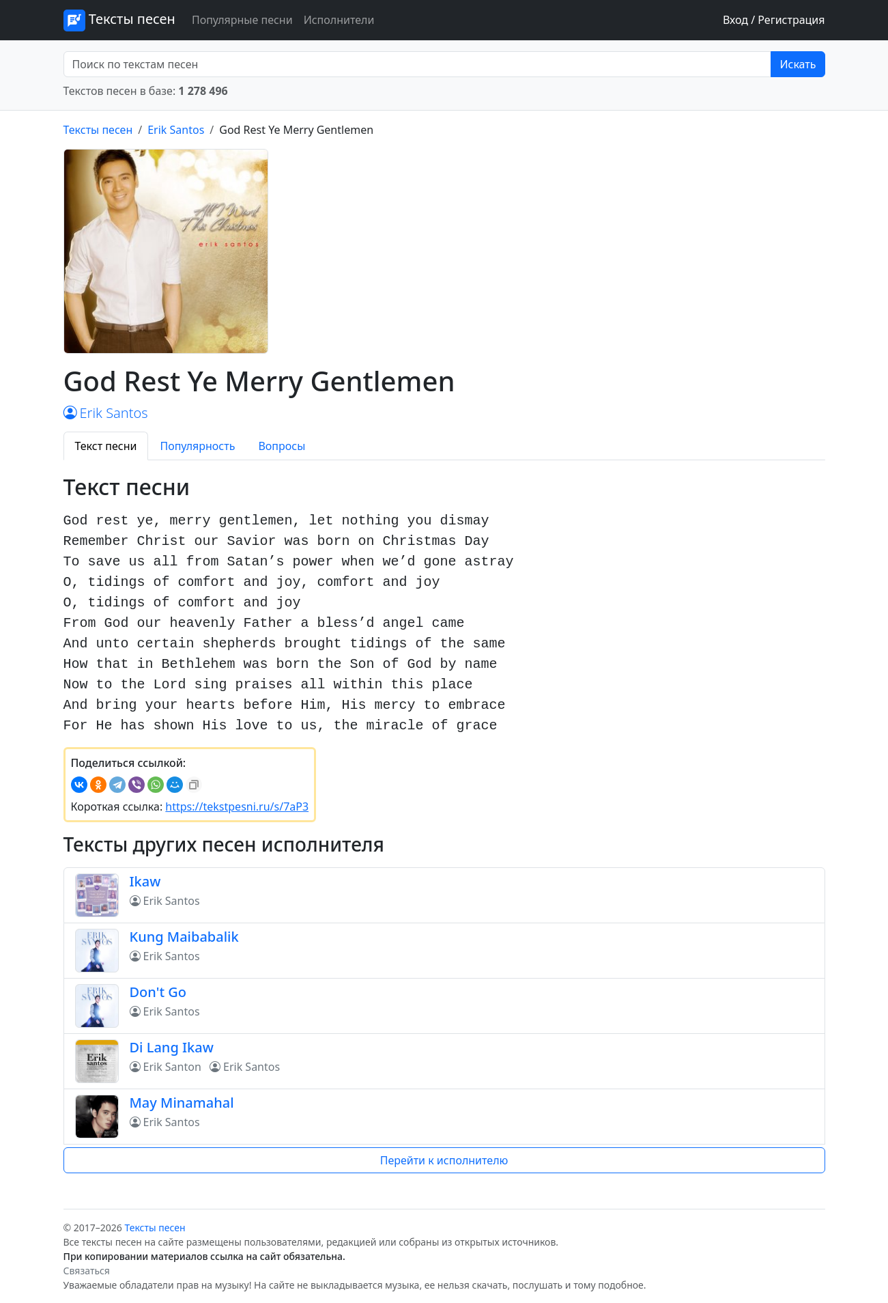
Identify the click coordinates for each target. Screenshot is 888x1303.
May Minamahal (182, 1102)
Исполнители (339, 19)
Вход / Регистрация (774, 19)
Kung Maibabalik (184, 936)
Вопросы (281, 445)
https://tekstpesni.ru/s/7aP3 (237, 806)
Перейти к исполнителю (444, 1160)
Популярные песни (242, 19)
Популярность (197, 445)
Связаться (86, 1270)
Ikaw (145, 881)
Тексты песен (119, 20)
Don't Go (158, 992)
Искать (797, 64)
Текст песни (106, 445)
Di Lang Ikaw (172, 1047)
